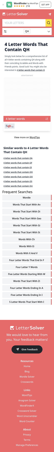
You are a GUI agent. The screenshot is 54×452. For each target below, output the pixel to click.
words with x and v (27, 253)
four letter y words (26, 267)
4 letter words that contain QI (17, 167)
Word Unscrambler (27, 416)
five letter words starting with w (26, 274)
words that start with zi (26, 281)
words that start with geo (26, 218)
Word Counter (27, 421)
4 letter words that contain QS (17, 181)
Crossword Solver (27, 410)
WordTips (35, 137)
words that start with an (27, 204)
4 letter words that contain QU (18, 186)
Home (27, 366)
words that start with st (26, 232)
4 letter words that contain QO (18, 172)
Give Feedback (27, 349)
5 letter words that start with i (26, 302)
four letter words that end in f (26, 260)
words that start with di (26, 211)
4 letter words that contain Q (31, 70)
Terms (27, 439)
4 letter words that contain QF (17, 162)
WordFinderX (27, 405)
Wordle (27, 197)
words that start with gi (26, 225)
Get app (45, 4)
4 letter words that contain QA (17, 158)
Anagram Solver (27, 400)
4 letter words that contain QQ (18, 176)
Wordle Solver (26, 376)
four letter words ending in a (26, 288)
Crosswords (27, 381)
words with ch (27, 239)
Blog (26, 371)
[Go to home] (27, 328)
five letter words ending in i (26, 295)
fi (9, 126)
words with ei (26, 246)
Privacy (27, 434)
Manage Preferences (27, 445)
